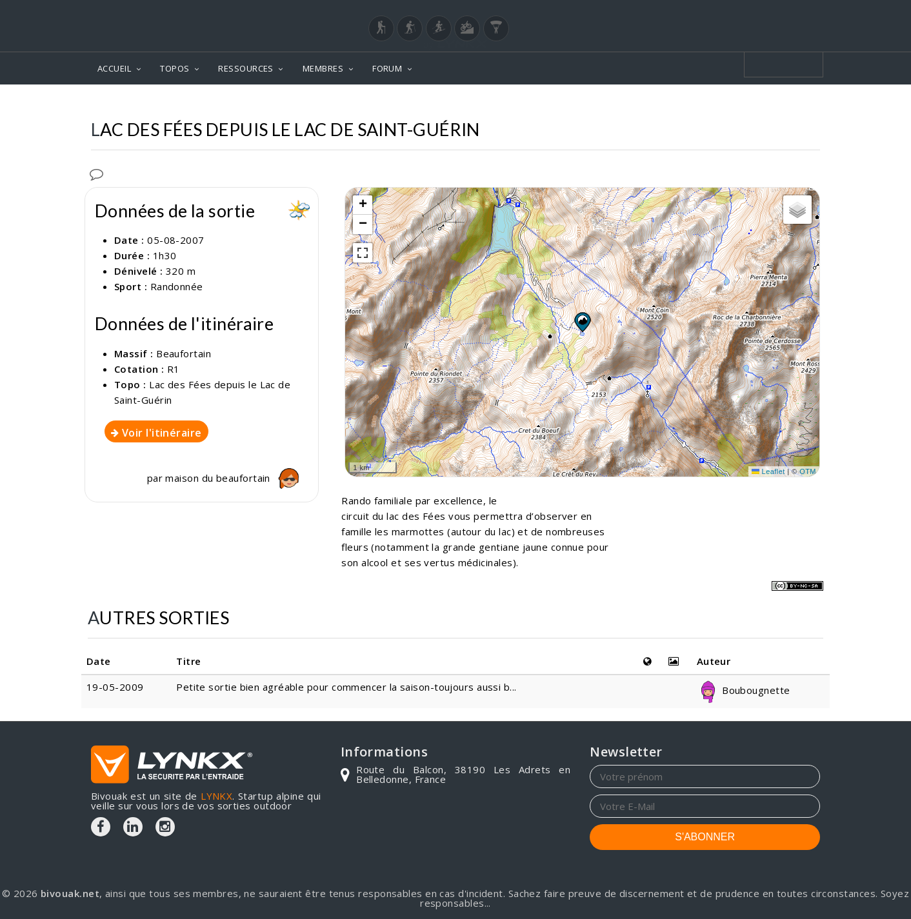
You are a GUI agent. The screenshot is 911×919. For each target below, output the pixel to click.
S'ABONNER (705, 836)
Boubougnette (743, 690)
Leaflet (768, 471)
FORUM (387, 68)
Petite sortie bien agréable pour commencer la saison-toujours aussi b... (346, 686)
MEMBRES (323, 68)
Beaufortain (183, 353)
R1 (173, 368)
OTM (807, 471)
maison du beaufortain (235, 477)
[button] (582, 321)
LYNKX (216, 795)
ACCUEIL (114, 68)
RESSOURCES (246, 68)
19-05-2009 (115, 686)
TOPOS (174, 68)
